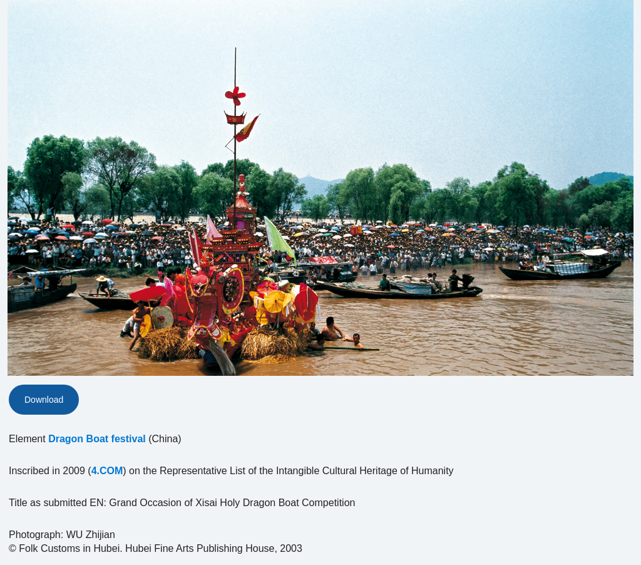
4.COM (107, 470)
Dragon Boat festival (97, 438)
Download (43, 400)
